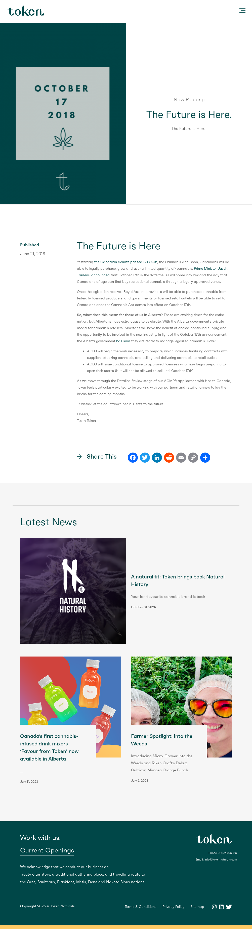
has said (123, 341)
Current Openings (47, 850)
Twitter (229, 907)
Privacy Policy (173, 906)
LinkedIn (221, 907)
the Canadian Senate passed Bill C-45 (125, 262)
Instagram (214, 907)
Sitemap (197, 906)
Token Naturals (26, 11)
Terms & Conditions (140, 906)
